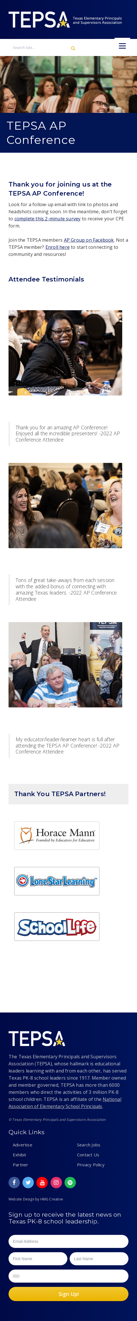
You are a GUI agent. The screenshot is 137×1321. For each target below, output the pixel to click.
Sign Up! (69, 1294)
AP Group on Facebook (89, 240)
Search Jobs (88, 1145)
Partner (20, 1164)
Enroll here (57, 247)
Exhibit (19, 1155)
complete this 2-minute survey (47, 219)
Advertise (22, 1145)
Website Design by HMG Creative (36, 1199)
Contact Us (88, 1155)
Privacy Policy (91, 1164)
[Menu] (122, 45)
